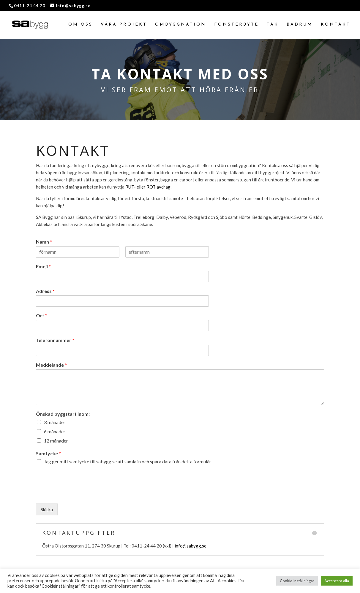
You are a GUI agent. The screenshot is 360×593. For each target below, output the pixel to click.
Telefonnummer (55, 340)
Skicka (47, 509)
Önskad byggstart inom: (63, 414)
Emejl (43, 266)
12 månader (56, 440)
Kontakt (335, 25)
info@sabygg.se (190, 545)
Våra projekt (124, 25)
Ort (41, 315)
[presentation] (81, 493)
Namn (44, 241)
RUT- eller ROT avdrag (147, 186)
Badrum (300, 25)
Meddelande (51, 365)
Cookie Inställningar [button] (297, 580)
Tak (273, 25)
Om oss (80, 25)
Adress (45, 291)
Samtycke (48, 453)
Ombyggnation (180, 25)
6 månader (54, 431)
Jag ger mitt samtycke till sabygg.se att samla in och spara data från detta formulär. (128, 461)
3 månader (54, 422)
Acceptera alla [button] (336, 580)
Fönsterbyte (236, 25)
